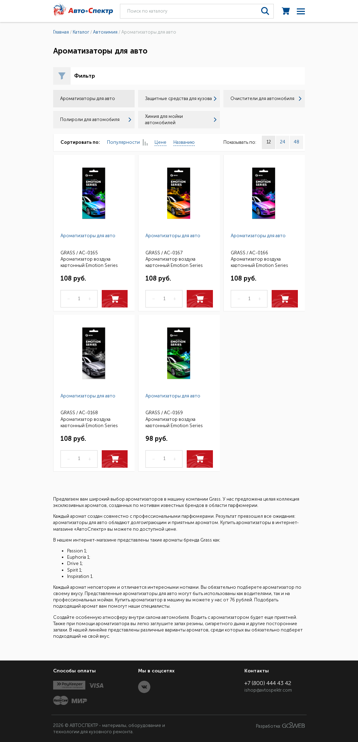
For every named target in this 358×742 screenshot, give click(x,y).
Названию (184, 142)
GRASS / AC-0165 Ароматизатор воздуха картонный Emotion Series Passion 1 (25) (89, 258)
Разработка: (280, 725)
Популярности (127, 142)
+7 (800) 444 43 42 (267, 683)
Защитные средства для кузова (180, 98)
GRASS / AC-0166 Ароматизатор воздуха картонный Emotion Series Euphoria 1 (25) (259, 258)
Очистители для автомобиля (265, 98)
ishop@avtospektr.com (268, 690)
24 (282, 141)
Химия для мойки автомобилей (180, 119)
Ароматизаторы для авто (87, 235)
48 (296, 141)
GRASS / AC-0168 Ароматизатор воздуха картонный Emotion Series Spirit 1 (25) (89, 418)
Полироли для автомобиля (95, 119)
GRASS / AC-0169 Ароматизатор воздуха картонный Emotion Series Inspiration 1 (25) (174, 418)
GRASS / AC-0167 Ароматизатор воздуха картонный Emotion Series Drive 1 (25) (174, 258)
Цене (160, 142)
